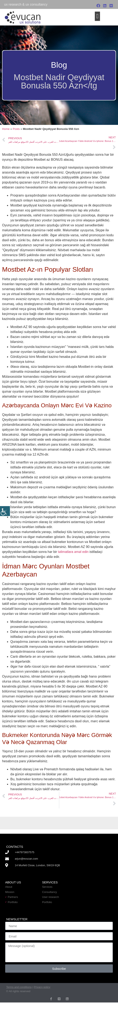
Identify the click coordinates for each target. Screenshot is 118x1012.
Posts (16, 128)
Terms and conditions (19, 987)
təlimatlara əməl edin (73, 552)
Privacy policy (42, 987)
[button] (97, 16)
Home (6, 128)
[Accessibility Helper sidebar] (5, 511)
